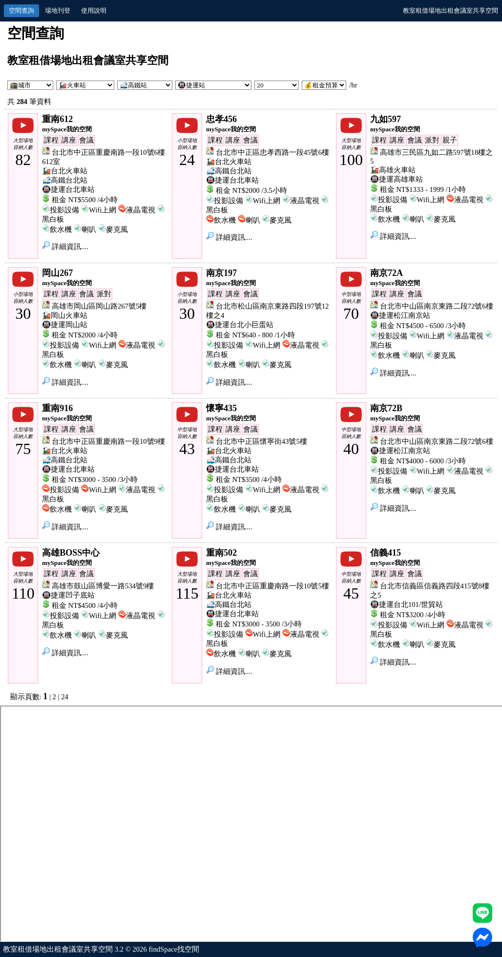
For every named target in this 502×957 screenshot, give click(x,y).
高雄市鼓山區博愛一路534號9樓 (103, 586)
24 (64, 697)
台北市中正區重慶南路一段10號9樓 (108, 441)
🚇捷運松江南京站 (400, 315)
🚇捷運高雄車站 (396, 179)
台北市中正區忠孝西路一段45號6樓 (272, 152)
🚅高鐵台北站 (64, 180)
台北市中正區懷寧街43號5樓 (261, 441)
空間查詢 (21, 10)
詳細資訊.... (65, 246)
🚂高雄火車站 (393, 170)
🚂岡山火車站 (64, 315)
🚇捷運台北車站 (68, 189)
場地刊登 (57, 10)
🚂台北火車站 (64, 171)
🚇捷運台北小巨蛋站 (239, 325)
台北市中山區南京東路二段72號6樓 (436, 306)
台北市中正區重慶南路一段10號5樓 (272, 586)
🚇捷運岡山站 (64, 325)
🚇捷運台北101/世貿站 (406, 604)
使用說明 (93, 10)
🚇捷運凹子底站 (68, 595)
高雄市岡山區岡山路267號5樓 (99, 306)
